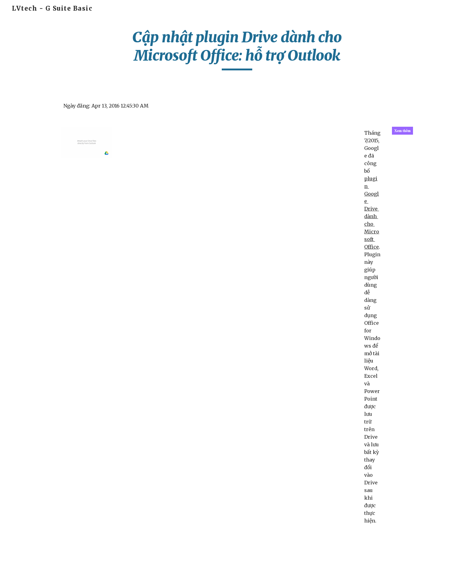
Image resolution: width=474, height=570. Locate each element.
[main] (237, 49)
